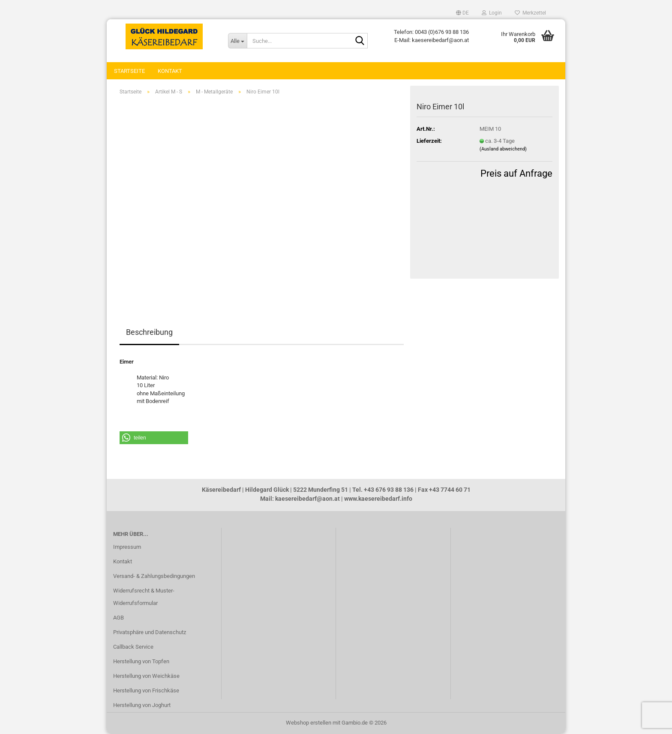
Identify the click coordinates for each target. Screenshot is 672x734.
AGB (118, 617)
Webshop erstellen (308, 722)
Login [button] (492, 13)
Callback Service (133, 647)
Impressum (127, 547)
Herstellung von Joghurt (142, 705)
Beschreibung (149, 332)
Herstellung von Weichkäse (146, 676)
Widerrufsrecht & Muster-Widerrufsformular (143, 597)
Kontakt (170, 71)
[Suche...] (237, 40)
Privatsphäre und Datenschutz (149, 632)
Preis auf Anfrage (516, 173)
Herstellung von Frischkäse (146, 690)
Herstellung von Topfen (141, 661)
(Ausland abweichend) (503, 149)
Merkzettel (530, 13)
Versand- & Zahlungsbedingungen (154, 576)
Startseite (129, 71)
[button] (462, 12)
